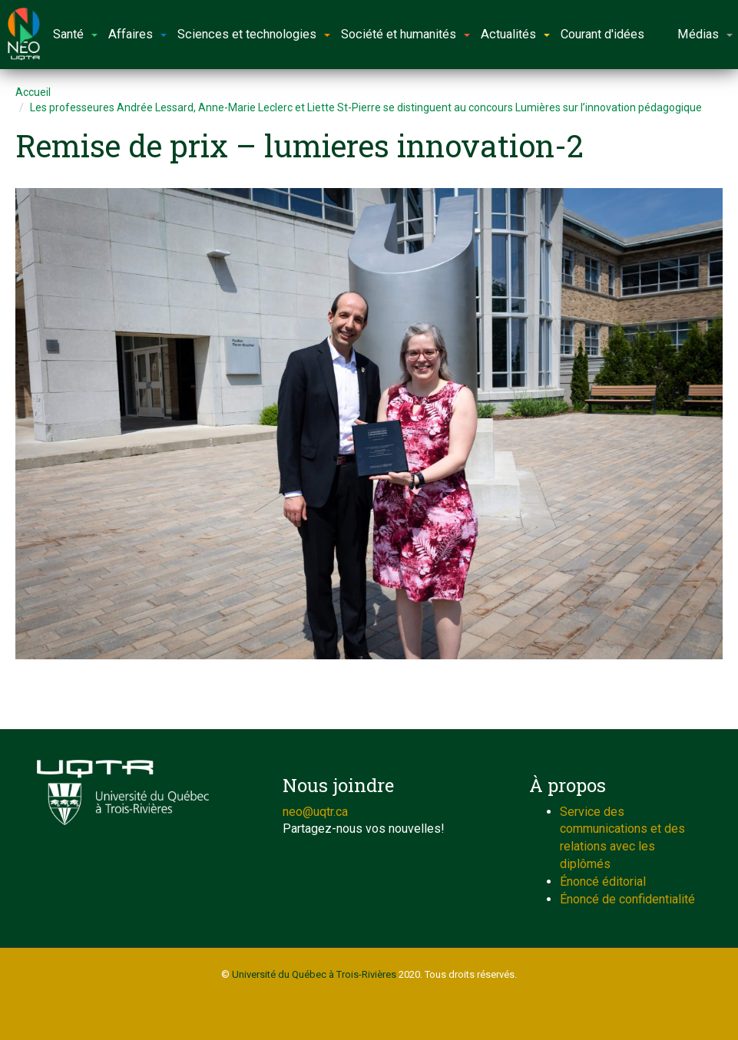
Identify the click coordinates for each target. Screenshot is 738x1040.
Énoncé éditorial (603, 881)
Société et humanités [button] (405, 34)
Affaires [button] (137, 34)
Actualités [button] (515, 34)
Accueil (33, 92)
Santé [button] (75, 34)
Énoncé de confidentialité (627, 899)
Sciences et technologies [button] (253, 34)
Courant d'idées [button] (602, 34)
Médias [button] (705, 34)
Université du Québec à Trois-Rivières (314, 974)
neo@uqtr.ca (315, 811)
